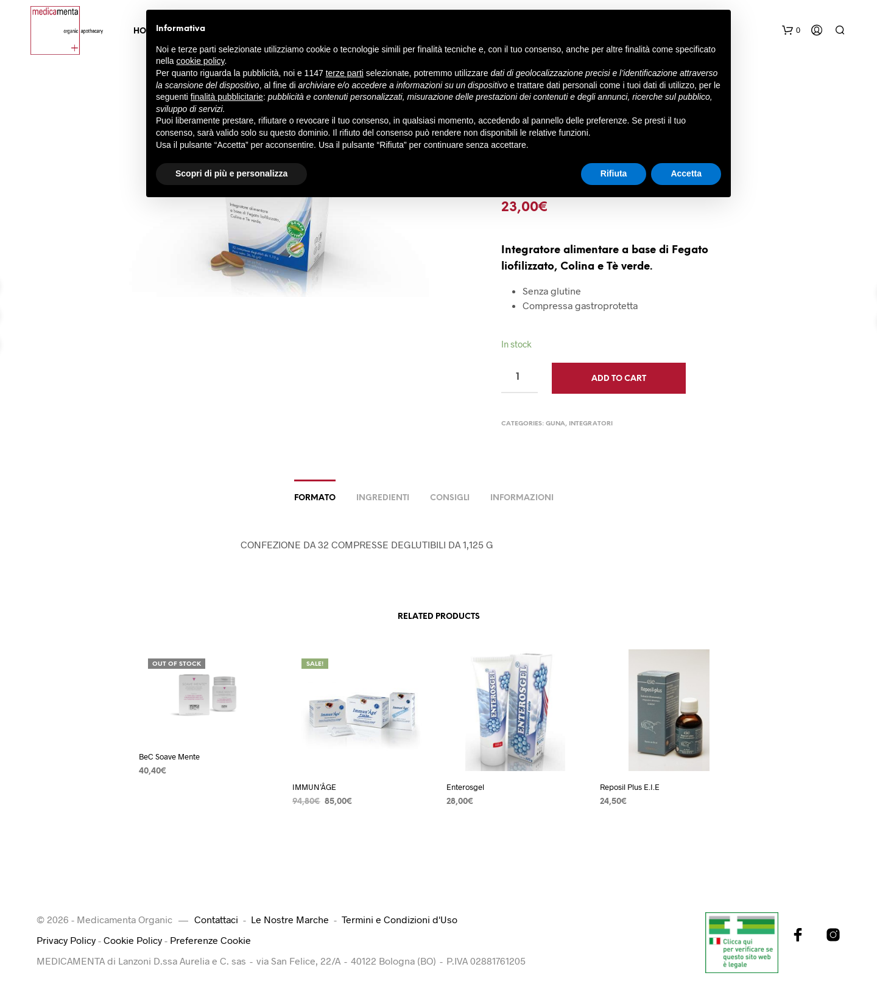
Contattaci (216, 919)
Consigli (450, 498)
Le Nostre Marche (290, 919)
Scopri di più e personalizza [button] (231, 173)
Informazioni (522, 498)
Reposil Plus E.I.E (630, 787)
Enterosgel (465, 787)
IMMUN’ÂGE (314, 787)
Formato (315, 498)
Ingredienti (382, 498)
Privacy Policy (66, 940)
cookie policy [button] (200, 61)
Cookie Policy (133, 940)
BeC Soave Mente (169, 756)
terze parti (345, 73)
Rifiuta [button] (614, 173)
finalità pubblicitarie (227, 97)
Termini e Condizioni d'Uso (399, 919)
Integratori (591, 424)
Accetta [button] (686, 173)
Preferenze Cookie (210, 940)
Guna (555, 424)
